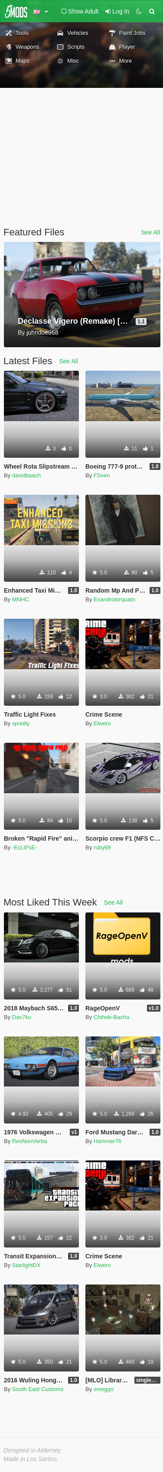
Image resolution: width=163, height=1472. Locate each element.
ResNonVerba (29, 1141)
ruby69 (102, 847)
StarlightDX (26, 1265)
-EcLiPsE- (24, 847)
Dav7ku (21, 1017)
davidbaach (26, 475)
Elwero (102, 723)
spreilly (20, 723)
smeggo (104, 1389)
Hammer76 (107, 1141)
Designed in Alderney (32, 1450)
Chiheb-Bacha (111, 1017)
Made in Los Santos (30, 1458)
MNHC (20, 599)
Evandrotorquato (114, 599)
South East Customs (38, 1389)
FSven (102, 475)
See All (150, 232)
